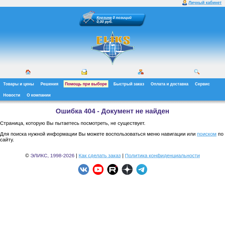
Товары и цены (18, 84)
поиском (207, 134)
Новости (11, 95)
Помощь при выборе (86, 84)
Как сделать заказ (99, 155)
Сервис (202, 84)
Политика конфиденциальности (162, 155)
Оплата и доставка (169, 84)
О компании (39, 95)
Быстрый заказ (128, 84)
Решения (50, 84)
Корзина (104, 18)
